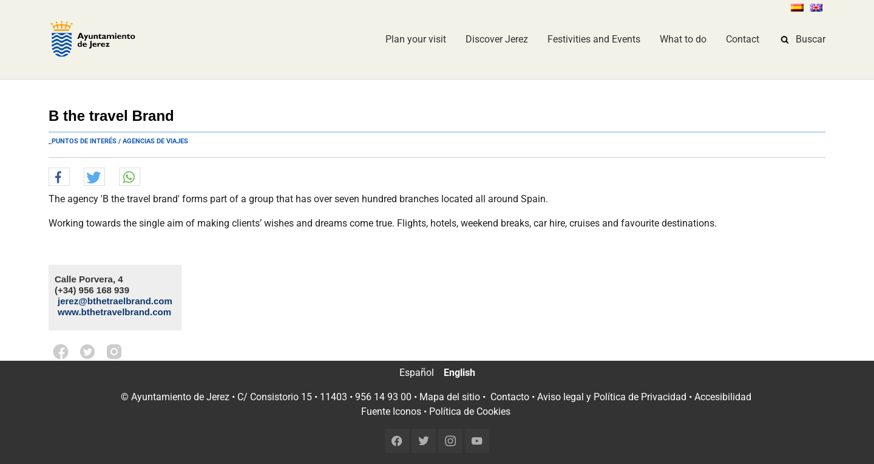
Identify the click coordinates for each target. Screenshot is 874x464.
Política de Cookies (469, 411)
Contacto (509, 397)
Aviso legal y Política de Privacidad (611, 397)
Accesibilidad (722, 397)
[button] (59, 177)
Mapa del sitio (449, 397)
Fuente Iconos (391, 411)
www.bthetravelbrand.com (114, 312)
